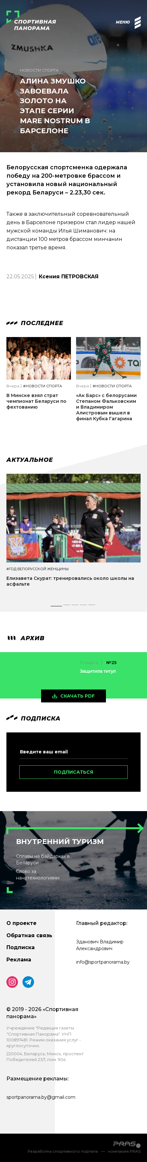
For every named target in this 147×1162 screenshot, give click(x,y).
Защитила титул (98, 671)
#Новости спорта (42, 386)
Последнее (34, 323)
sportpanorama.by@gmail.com (40, 1097)
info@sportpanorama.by (103, 962)
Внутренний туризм (60, 841)
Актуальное (29, 459)
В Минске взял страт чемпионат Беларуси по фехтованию (36, 401)
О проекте (21, 923)
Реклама (18, 960)
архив (25, 638)
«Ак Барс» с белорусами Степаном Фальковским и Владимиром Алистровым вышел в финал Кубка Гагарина (106, 407)
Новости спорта (39, 70)
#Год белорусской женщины (37, 569)
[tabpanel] (73, 536)
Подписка (20, 947)
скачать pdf (77, 696)
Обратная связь (29, 935)
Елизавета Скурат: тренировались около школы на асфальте (70, 581)
